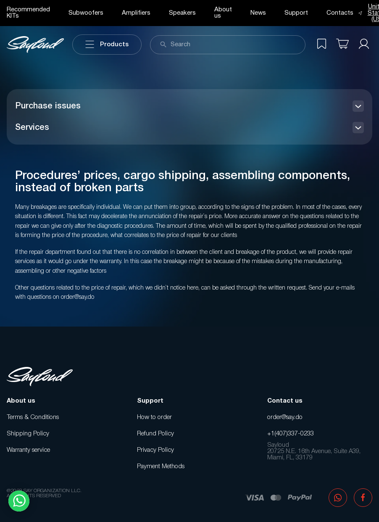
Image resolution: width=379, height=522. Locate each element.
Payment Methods (160, 466)
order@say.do (285, 417)
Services (32, 128)
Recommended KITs (28, 13)
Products (107, 44)
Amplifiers (136, 13)
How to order (154, 417)
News (258, 13)
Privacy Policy (155, 450)
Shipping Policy (28, 434)
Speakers (182, 13)
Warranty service (28, 450)
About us (223, 13)
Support (296, 13)
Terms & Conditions (33, 417)
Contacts (339, 13)
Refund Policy (155, 434)
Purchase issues (48, 106)
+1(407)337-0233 (290, 434)
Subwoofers (85, 13)
